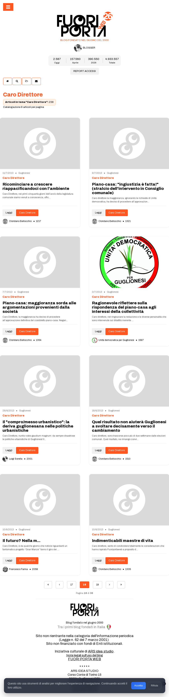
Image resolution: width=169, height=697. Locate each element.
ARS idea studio (101, 651)
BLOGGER (84, 48)
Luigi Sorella (13, 458)
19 (97, 584)
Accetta (138, 685)
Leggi (9, 212)
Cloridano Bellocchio (17, 221)
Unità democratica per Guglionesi (113, 340)
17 (71, 584)
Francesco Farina (15, 569)
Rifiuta (154, 685)
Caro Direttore (27, 212)
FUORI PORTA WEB (84, 659)
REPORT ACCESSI (84, 71)
